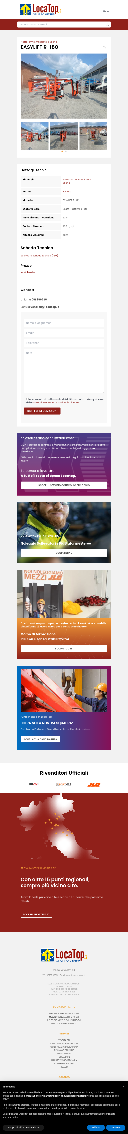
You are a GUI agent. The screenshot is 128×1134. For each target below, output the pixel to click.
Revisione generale (64, 1050)
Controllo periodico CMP (64, 1046)
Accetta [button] (116, 1127)
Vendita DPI (64, 1040)
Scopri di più (64, 553)
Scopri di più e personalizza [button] (23, 1127)
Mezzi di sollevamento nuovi (64, 1016)
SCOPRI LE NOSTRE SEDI (36, 914)
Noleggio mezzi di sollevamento (64, 1020)
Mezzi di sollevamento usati (64, 1013)
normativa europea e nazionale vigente (55, 402)
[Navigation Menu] (106, 9)
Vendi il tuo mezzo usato (64, 1023)
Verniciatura (64, 1053)
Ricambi (64, 1066)
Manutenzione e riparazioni (64, 1043)
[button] (62, 151)
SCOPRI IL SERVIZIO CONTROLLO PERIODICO (64, 485)
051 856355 (39, 299)
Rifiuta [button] (96, 1127)
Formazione (64, 1056)
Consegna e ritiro (64, 1063)
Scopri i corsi (64, 648)
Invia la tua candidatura (40, 739)
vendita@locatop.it (44, 307)
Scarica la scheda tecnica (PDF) (39, 255)
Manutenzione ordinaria (64, 1060)
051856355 (52, 975)
